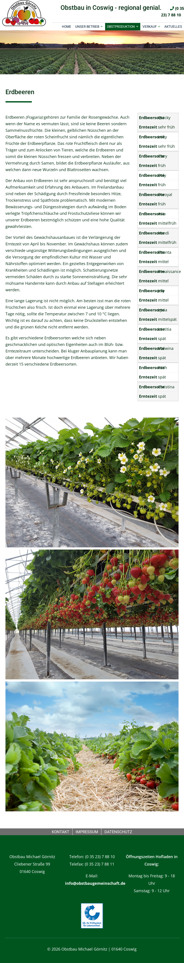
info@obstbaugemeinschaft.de (95, 883)
